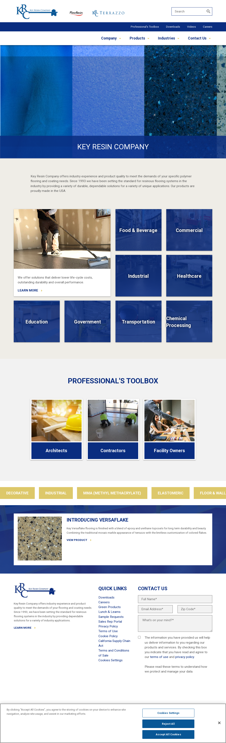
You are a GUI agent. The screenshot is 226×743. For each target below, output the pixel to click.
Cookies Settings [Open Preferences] (110, 660)
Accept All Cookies (168, 734)
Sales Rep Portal (110, 621)
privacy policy (184, 657)
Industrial (56, 493)
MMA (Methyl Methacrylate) (112, 493)
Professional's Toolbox (145, 26)
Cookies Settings (168, 713)
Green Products (109, 607)
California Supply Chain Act (114, 643)
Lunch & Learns (109, 612)
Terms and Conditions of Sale (113, 653)
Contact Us (197, 38)
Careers (207, 26)
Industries (166, 38)
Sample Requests (111, 617)
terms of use (159, 657)
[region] (113, 723)
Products (137, 38)
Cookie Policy (108, 636)
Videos (191, 26)
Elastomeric (170, 493)
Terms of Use (108, 631)
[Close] (219, 722)
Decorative (17, 493)
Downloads (173, 26)
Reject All (168, 723)
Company (109, 38)
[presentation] (169, 690)
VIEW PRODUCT (77, 540)
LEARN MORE (28, 290)
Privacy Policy (108, 626)
